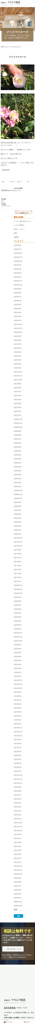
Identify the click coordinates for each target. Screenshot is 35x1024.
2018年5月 (17, 518)
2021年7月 (17, 392)
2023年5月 (17, 305)
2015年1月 (17, 676)
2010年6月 (17, 890)
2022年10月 (18, 332)
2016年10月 (18, 593)
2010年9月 (17, 878)
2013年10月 (18, 736)
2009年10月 (18, 906)
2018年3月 (17, 526)
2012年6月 (17, 799)
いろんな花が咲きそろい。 (23, 221)
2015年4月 (17, 664)
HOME (2, 46)
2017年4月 (17, 569)
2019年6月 (17, 467)
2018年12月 (18, 490)
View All (3, 202)
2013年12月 (18, 728)
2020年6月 (17, 443)
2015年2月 (17, 672)
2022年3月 (17, 360)
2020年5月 (17, 447)
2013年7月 (17, 747)
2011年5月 (17, 846)
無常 (15, 233)
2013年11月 (18, 732)
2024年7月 (17, 265)
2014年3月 (17, 716)
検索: (15, 910)
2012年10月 (18, 783)
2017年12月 (18, 538)
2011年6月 (17, 842)
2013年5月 (17, 755)
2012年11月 (18, 779)
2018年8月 (17, 506)
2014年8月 (17, 696)
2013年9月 (17, 740)
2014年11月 (18, 684)
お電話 (27, 1022)
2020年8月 (17, 435)
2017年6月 (17, 562)
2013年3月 (17, 763)
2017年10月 (18, 546)
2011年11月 (18, 827)
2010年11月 (18, 870)
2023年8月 (17, 293)
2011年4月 (17, 850)
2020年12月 (18, 419)
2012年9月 (17, 787)
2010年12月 (18, 866)
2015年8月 (17, 649)
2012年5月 (17, 803)
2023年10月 (18, 285)
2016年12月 (18, 585)
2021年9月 (17, 384)
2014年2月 (17, 720)
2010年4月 (17, 898)
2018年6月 (17, 514)
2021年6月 (17, 395)
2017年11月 (18, 542)
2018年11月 (18, 494)
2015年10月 (18, 641)
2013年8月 (17, 743)
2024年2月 (17, 273)
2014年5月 (17, 708)
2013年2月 (17, 767)
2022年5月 (17, 352)
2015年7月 (17, 653)
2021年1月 (17, 415)
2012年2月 (17, 815)
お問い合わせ (8, 1022)
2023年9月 (17, 289)
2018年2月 (17, 530)
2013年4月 (17, 759)
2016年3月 (17, 621)
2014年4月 (17, 712)
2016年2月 (17, 625)
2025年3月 (17, 245)
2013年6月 (17, 751)
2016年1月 (17, 629)
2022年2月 (17, 364)
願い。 (3, 201)
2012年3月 (17, 811)
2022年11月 (18, 328)
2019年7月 (17, 463)
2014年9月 (17, 692)
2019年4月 (17, 475)
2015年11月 (18, 637)
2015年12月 (18, 633)
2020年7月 (17, 439)
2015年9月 (17, 645)
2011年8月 (17, 834)
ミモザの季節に (19, 225)
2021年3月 (17, 407)
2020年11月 (18, 423)
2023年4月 (17, 309)
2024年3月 (17, 269)
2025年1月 (17, 249)
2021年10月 (18, 380)
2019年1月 (17, 486)
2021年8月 (17, 388)
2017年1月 (17, 581)
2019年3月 (17, 479)
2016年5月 (17, 613)
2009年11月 (18, 902)
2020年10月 (18, 427)
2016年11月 (18, 589)
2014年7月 (17, 700)
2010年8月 (17, 882)
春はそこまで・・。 (21, 229)
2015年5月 (17, 660)
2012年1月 (17, 819)
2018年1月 (17, 534)
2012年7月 (17, 795)
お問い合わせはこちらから (13, 948)
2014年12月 (18, 680)
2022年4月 (17, 356)
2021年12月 (18, 372)
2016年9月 (17, 597)
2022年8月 (17, 340)
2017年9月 (17, 550)
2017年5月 (17, 566)
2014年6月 (17, 704)
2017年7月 (17, 558)
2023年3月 (17, 312)
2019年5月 (17, 471)
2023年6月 (17, 301)
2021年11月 (18, 376)
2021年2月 (17, 411)
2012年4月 (17, 807)
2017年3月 (17, 573)
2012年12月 (18, 775)
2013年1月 (17, 771)
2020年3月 (17, 455)
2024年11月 (18, 257)
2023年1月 (17, 320)
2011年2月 (17, 858)
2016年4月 (17, 617)
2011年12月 (18, 823)
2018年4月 (17, 522)
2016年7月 (17, 605)
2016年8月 (17, 601)
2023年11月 (18, 281)
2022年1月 (17, 368)
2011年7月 (17, 838)
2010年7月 (17, 886)
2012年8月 (17, 791)
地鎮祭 (16, 237)
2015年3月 (17, 668)
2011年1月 (17, 862)
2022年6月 (17, 348)
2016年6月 (17, 609)
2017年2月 (17, 577)
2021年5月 (17, 399)
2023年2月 (17, 316)
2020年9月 (17, 431)
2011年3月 (17, 854)
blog (6, 47)
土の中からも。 (6, 206)
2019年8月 (17, 459)
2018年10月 (18, 498)
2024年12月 (18, 253)
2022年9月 (17, 336)
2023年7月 (17, 297)
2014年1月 (17, 724)
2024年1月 (17, 277)
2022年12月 (18, 324)
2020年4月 (17, 451)
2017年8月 (17, 554)
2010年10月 (18, 874)
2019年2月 (17, 483)
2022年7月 (17, 344)
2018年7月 (17, 510)
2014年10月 (18, 688)
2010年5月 (17, 894)
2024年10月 (18, 261)
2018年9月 (17, 502)
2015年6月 (17, 657)
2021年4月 (17, 403)
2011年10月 (18, 831)
